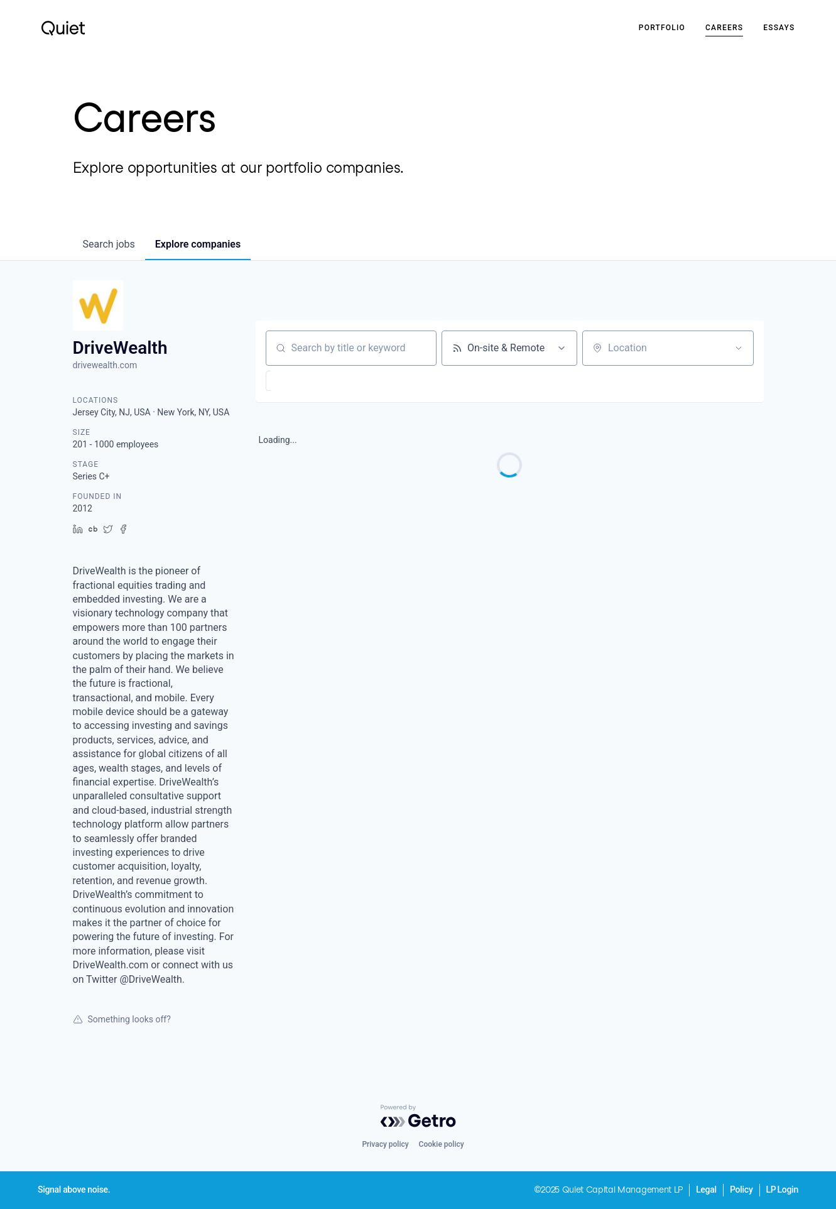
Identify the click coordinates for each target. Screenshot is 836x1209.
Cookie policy (441, 1144)
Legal (706, 1189)
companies (198, 244)
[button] (307, 381)
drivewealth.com (105, 365)
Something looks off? (122, 1019)
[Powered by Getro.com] (418, 1116)
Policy (741, 1189)
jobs (109, 244)
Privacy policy (385, 1144)
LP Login (782, 1189)
